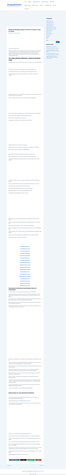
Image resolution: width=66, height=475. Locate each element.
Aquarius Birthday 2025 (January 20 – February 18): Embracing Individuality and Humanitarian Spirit (52, 58)
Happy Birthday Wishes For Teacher (25, 285)
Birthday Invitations (28, 5)
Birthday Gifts (48, 35)
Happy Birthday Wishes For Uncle (25, 248)
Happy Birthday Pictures (50, 24)
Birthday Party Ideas (35, 5)
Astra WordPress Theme (40, 471)
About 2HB (29, 1)
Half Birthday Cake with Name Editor (52, 47)
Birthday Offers (27, 8)
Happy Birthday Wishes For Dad (25, 246)
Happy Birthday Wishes (36, 1)
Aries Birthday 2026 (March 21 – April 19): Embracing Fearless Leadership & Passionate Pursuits (52, 51)
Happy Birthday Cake (48, 5)
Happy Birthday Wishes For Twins (25, 260)
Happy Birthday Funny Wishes (51, 27)
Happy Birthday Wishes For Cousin (25, 267)
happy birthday (16, 53)
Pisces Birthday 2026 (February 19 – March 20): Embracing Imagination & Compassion (52, 55)
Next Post (42, 465)
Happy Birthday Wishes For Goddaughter (25, 276)
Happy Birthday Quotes (49, 22)
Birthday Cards (52, 1)
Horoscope (54, 5)
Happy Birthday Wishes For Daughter (25, 255)
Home (25, 1)
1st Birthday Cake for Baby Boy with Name (52, 48)
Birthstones (41, 5)
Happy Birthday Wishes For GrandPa (25, 264)
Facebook (47, 37)
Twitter (47, 38)
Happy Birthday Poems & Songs (51, 29)
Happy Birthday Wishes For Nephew (25, 269)
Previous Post (9, 465)
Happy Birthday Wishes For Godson (25, 274)
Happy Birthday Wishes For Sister (25, 278)
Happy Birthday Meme (44, 1)
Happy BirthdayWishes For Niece (25, 271)
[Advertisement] (25, 20)
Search (47, 40)
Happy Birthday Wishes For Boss (25, 283)
